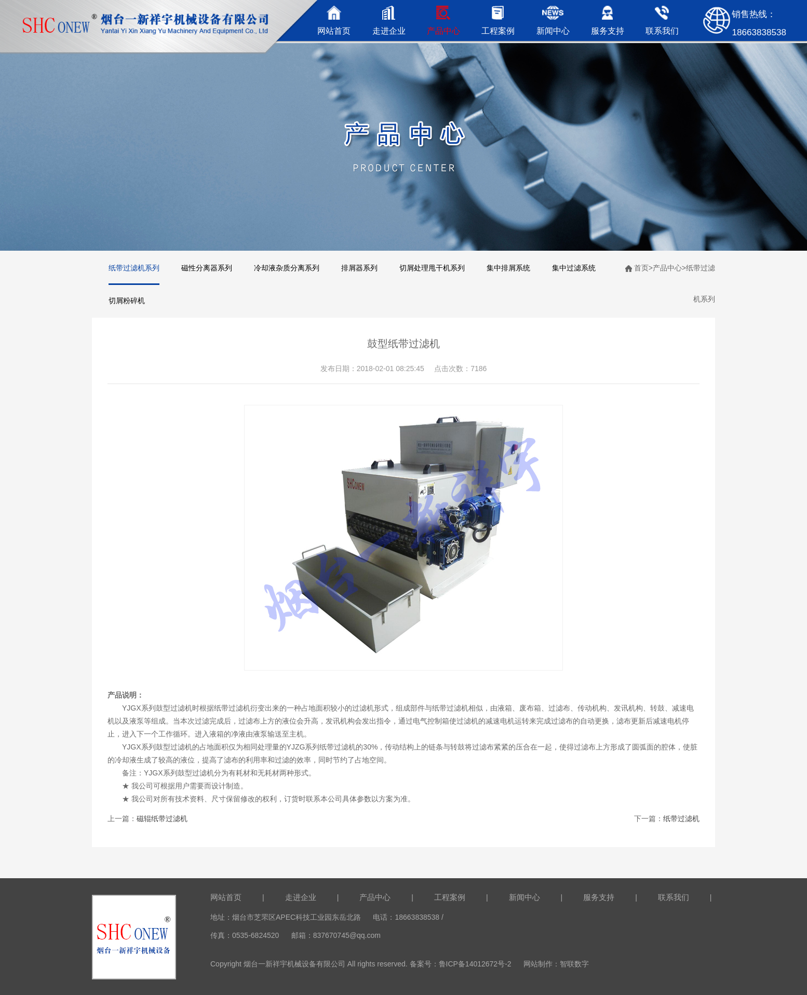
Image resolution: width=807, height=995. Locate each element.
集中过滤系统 (574, 268)
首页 (641, 268)
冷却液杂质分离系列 (286, 268)
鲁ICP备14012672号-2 (475, 964)
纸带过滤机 (681, 818)
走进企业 (300, 897)
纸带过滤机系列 (134, 268)
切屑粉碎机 (127, 300)
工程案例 (449, 897)
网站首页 (225, 897)
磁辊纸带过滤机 (162, 818)
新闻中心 (524, 897)
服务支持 (598, 897)
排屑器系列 (359, 268)
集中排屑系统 (508, 268)
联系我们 (673, 897)
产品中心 (667, 268)
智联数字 (574, 964)
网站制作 (538, 964)
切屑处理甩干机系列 (432, 268)
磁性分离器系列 (206, 268)
